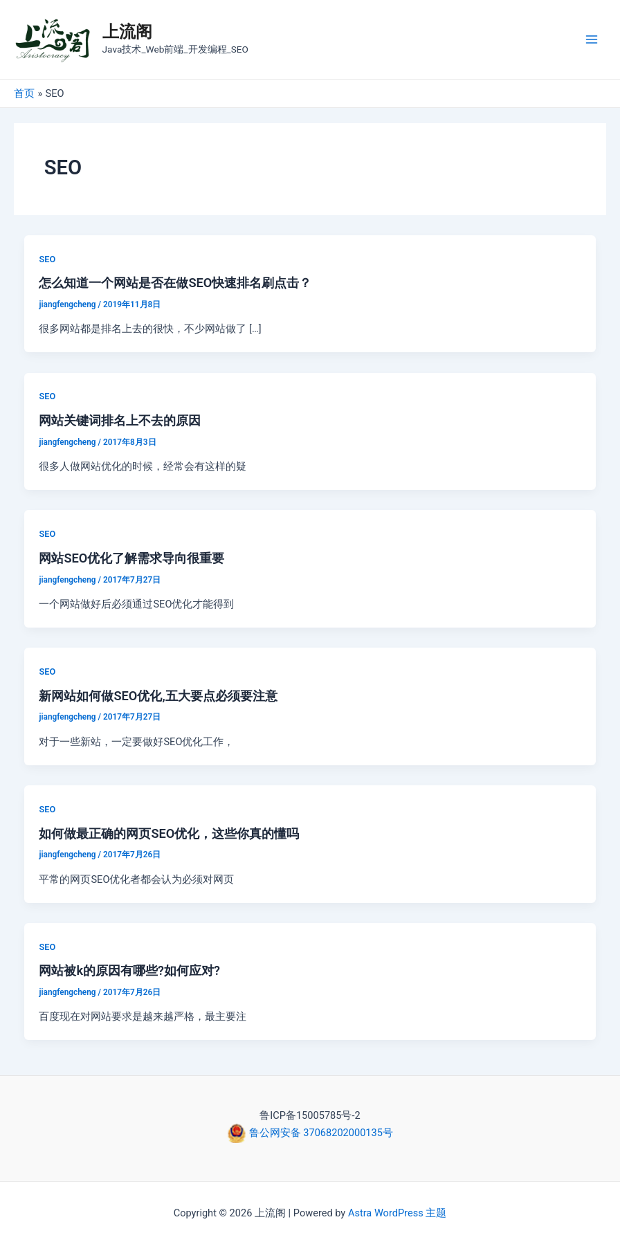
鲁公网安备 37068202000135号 (319, 1132)
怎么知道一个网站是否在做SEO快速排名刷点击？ (175, 282)
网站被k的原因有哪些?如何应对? (129, 970)
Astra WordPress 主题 (397, 1213)
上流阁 (127, 32)
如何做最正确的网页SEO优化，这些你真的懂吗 (169, 833)
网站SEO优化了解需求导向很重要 (131, 558)
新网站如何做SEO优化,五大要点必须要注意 (158, 695)
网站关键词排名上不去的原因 (120, 420)
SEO (47, 259)
